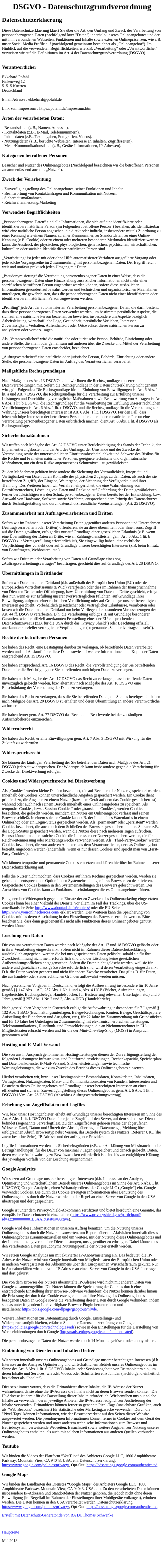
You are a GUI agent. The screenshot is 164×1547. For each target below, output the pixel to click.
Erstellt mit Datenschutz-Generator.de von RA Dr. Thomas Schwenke (57, 1515)
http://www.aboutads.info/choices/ (62, 908)
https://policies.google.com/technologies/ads (38, 1327)
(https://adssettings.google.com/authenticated (96, 1332)
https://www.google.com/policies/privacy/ (35, 1465)
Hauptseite (10, 1532)
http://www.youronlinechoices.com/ (30, 912)
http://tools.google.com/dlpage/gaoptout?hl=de (59, 1309)
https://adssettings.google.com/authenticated (122, 1465)
